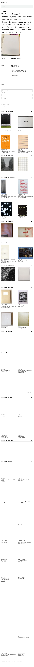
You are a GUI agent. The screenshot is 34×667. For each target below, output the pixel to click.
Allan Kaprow (11, 306)
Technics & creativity (4, 327)
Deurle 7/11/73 (3, 260)
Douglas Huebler (19, 70)
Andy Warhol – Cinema (4, 217)
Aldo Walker (20, 542)
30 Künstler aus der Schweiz (22, 541)
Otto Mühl (2, 306)
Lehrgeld (2, 150)
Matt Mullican (14, 196)
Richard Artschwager (20, 14)
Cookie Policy (13, 661)
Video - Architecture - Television (22, 260)
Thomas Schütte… (8, 152)
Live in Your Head (20, 150)
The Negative (3, 129)
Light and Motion (20, 635)
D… (10, 262)
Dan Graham (27, 17)
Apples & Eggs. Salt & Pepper (5, 370)
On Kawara (19, 71)
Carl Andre (8, 262)
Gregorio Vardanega (26, 636)
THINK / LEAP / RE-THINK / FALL (23, 479)
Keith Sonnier (22, 30)
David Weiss (24, 543)
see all (32, 111)
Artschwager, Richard (4, 436)
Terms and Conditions (19, 661)
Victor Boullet (3, 130)
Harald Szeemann (25, 152)
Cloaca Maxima (3, 305)
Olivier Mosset (13, 25)
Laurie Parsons (3, 152)
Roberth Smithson (8, 30)
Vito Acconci (6, 14)
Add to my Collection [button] (6, 90)
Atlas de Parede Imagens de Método (6, 617)
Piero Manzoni (21, 618)
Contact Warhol (20, 217)
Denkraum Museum (21, 578)
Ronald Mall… (26, 637)
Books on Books (20, 195)
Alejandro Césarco (21, 196)
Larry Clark (16, 17)
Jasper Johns (23, 22)
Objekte (2, 541)
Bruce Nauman (26, 25)
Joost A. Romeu (8, 261)
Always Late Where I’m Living (5, 578)
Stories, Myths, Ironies (4, 635)
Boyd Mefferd (21, 636)
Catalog (12, 81)
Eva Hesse (17, 20)
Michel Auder (3, 636)
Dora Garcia (9, 196)
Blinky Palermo (7, 27)
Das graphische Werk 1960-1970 (23, 327)
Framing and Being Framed (22, 305)
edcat (5, 106)
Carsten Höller (6, 307)
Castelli (21, 543)
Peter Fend (6, 306)
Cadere (5, 262)
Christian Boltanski (4, 502)
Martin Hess (28, 542)
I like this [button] (4, 98)
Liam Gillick (20, 561)
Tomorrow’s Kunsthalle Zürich (22, 560)
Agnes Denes (3, 561)
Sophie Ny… (7, 197)
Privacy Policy (8, 661)
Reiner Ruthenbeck (4, 542)
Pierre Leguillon (3, 197)
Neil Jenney (12, 22)
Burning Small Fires (21, 239)
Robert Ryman (20, 152)
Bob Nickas (16, 66)
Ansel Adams (13, 130)
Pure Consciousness (21, 415)
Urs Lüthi (24, 542)
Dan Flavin (13, 151)
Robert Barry (6, 17)
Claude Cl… (26, 197)
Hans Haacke (6, 20)
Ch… (9, 307)
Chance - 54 (2, 501)
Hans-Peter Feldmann (8, 151)
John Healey (22, 637)
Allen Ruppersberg (21, 27)
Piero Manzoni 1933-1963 (22, 617)
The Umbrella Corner (4, 195)
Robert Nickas (16, 65)
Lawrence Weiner (14, 33)
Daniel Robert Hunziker (5, 579)
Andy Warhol (26, 74)
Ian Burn (13, 261)
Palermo (19, 129)
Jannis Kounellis (20, 654)
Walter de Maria (29, 151)
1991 (12, 63)
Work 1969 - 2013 (3, 560)
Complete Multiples (21, 436)
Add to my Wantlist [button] (6, 95)
